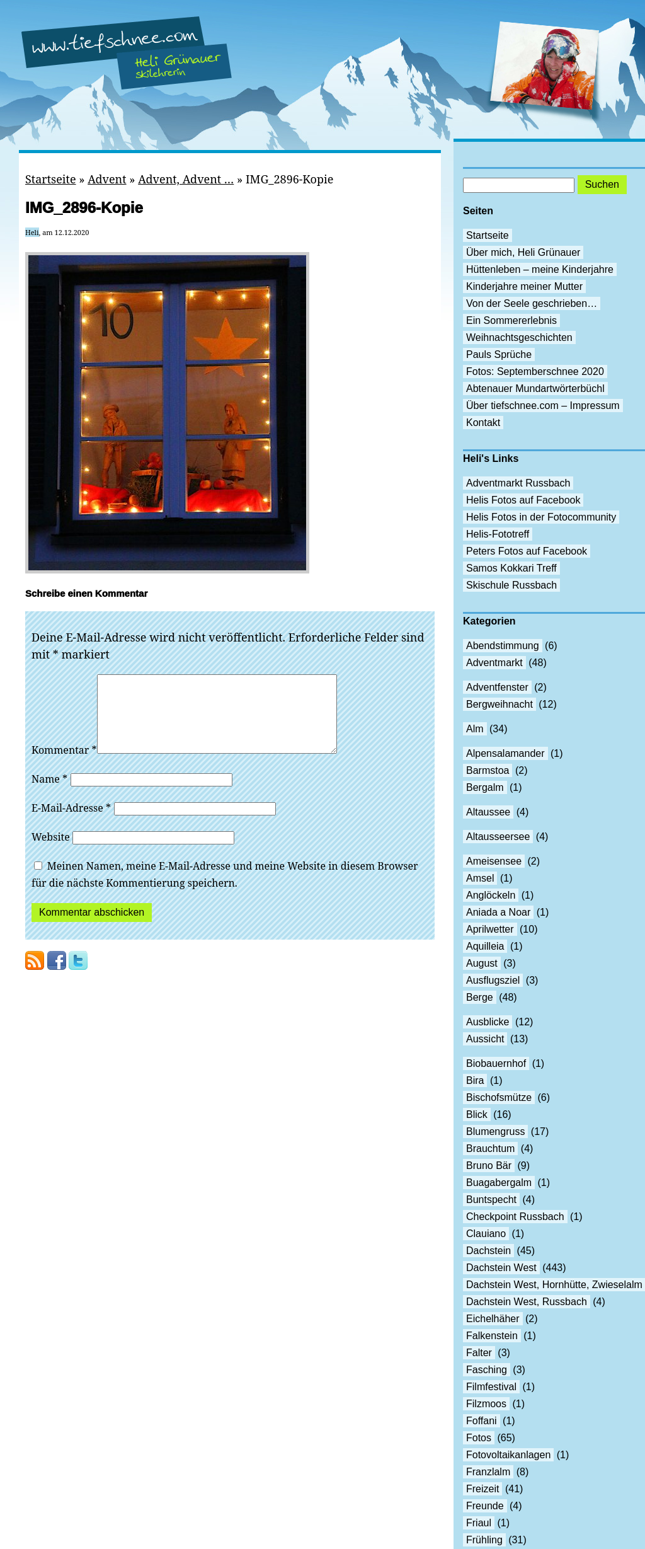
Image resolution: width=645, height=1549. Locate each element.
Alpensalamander (505, 753)
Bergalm (485, 787)
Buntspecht (491, 1199)
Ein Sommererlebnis (511, 320)
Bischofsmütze (499, 1097)
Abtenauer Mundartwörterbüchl (535, 388)
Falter (479, 1352)
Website (50, 852)
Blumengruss (495, 1131)
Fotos (478, 1437)
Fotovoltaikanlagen (508, 1454)
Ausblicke (487, 1021)
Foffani (481, 1420)
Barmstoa (487, 770)
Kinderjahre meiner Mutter (524, 286)
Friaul (478, 1522)
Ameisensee (494, 861)
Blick (477, 1114)
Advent (107, 179)
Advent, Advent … (186, 179)
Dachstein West (501, 1267)
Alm (475, 728)
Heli (32, 232)
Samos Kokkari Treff (511, 568)
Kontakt (483, 422)
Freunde (485, 1505)
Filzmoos (486, 1403)
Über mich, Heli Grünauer (523, 252)
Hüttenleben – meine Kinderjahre (540, 269)
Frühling (484, 1540)
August (482, 963)
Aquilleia (485, 946)
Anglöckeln (490, 895)
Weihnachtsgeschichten (519, 337)
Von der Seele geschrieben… (531, 303)
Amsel (480, 878)
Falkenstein (492, 1335)
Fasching (486, 1369)
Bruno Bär (488, 1165)
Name (49, 794)
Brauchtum (490, 1148)
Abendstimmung (502, 645)
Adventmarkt (494, 662)
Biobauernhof (496, 1063)
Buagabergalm (499, 1182)
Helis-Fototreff (497, 534)
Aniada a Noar (498, 912)
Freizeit (482, 1488)
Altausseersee (498, 836)
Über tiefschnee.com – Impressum (543, 405)
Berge (479, 997)
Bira (475, 1080)
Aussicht (485, 1039)
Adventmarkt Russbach (518, 483)
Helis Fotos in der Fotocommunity (541, 517)
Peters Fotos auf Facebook (526, 551)
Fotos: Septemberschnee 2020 (535, 371)
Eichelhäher (493, 1318)
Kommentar (64, 765)
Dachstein (488, 1250)
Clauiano (486, 1233)
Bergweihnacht (499, 704)
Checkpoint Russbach (515, 1216)
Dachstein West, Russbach (526, 1301)
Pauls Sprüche (499, 354)
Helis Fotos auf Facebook (523, 500)
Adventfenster (497, 687)
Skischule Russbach (511, 585)
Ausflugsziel (493, 980)
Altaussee (488, 812)
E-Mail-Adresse (71, 823)
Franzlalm (488, 1471)
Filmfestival (491, 1386)
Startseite (50, 179)
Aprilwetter (490, 929)
